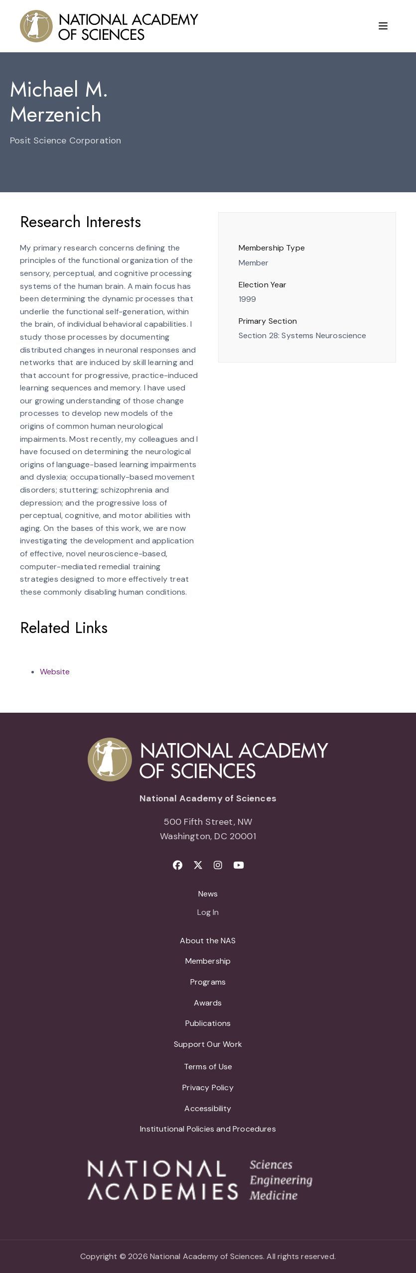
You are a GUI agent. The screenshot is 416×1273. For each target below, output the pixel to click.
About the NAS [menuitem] (208, 940)
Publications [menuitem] (208, 1023)
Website (55, 671)
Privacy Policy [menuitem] (208, 1087)
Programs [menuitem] (208, 982)
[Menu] (383, 26)
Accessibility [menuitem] (207, 1108)
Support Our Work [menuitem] (208, 1044)
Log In (208, 912)
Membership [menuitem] (208, 961)
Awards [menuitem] (208, 1003)
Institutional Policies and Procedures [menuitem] (208, 1129)
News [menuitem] (208, 894)
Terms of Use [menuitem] (208, 1066)
